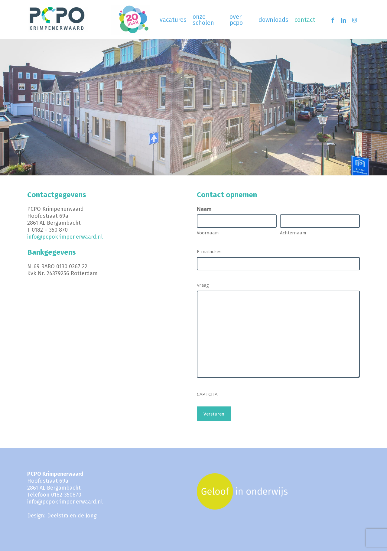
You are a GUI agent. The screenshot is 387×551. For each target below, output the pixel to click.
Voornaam (208, 233)
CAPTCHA (207, 394)
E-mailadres (209, 251)
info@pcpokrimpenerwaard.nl (65, 236)
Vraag (203, 285)
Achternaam (293, 233)
